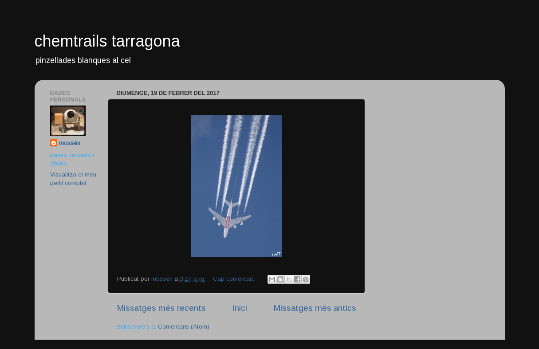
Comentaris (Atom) (183, 326)
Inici (239, 308)
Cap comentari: (234, 278)
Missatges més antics (314, 308)
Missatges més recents (161, 308)
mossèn (69, 143)
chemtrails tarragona (107, 41)
